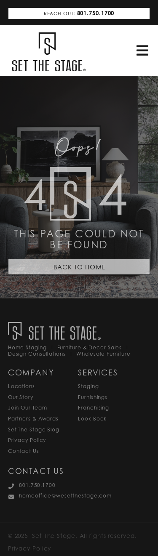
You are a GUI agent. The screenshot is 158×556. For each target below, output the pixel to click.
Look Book (92, 418)
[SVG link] (49, 52)
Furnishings (92, 397)
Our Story (20, 397)
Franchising (93, 407)
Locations (21, 386)
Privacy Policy (27, 440)
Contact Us (23, 451)
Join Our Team (27, 407)
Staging (88, 386)
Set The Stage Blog (33, 429)
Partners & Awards (33, 418)
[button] (142, 50)
